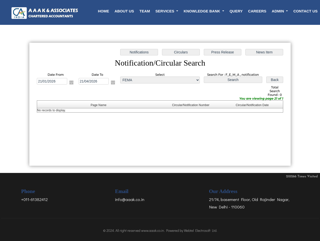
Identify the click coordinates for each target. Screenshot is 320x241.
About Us (124, 11)
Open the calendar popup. (72, 82)
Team (144, 11)
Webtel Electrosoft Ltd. (200, 230)
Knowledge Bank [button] (202, 11)
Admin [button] (278, 11)
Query (236, 11)
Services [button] (165, 11)
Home (103, 11)
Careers (257, 11)
